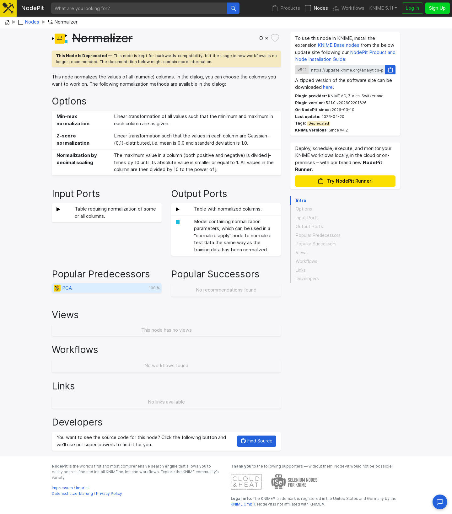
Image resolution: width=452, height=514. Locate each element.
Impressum (62, 487)
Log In (412, 8)
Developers (307, 278)
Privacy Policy (109, 493)
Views (302, 252)
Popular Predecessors (318, 235)
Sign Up (437, 8)
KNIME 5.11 (381, 8)
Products (286, 8)
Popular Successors (316, 243)
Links (301, 270)
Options (304, 208)
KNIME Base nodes (338, 45)
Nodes (316, 8)
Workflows (348, 8)
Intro (301, 200)
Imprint (82, 487)
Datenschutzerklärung (72, 493)
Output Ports (309, 226)
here (328, 87)
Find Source (256, 441)
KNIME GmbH (243, 504)
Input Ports (307, 217)
